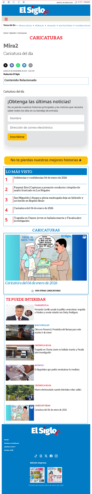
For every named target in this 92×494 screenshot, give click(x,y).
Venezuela (51, 25)
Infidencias (39, 25)
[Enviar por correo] (31, 65)
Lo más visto (19, 171)
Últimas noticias (25, 25)
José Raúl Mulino (65, 25)
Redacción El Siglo (11, 74)
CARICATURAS (46, 230)
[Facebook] (19, 2)
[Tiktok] (35, 455)
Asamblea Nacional (83, 25)
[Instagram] (24, 2)
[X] (14, 2)
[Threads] (9, 2)
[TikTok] (4, 2)
